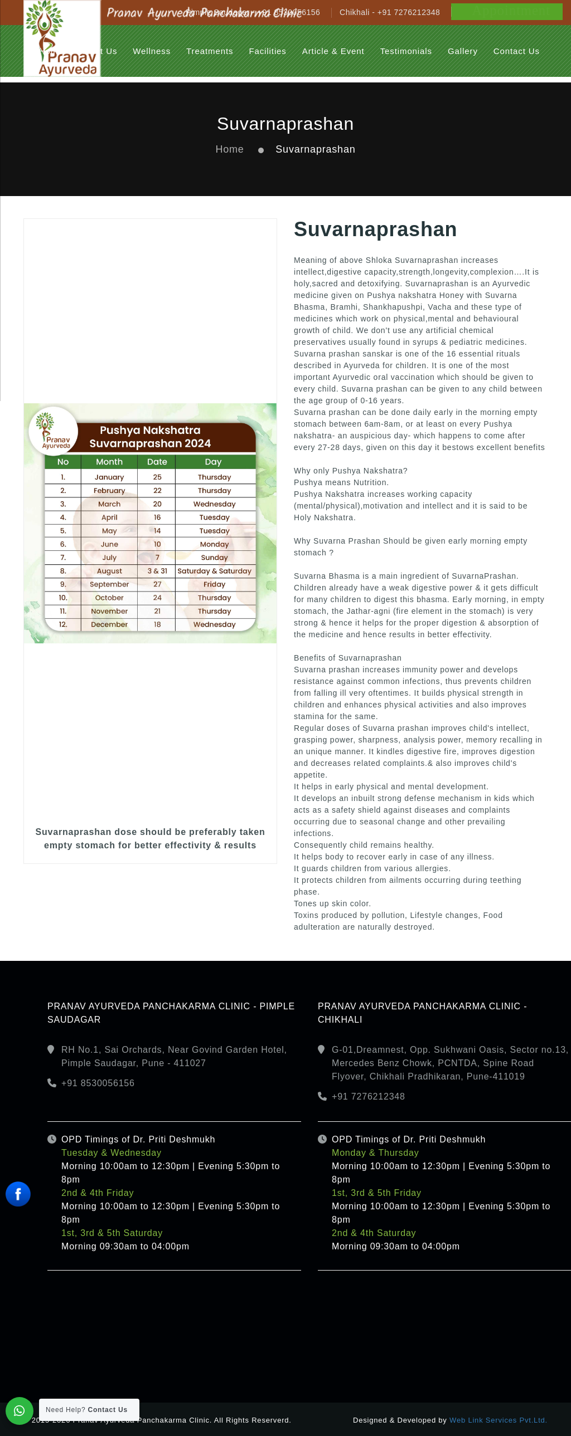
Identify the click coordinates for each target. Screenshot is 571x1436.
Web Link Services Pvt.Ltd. (498, 1420)
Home (229, 149)
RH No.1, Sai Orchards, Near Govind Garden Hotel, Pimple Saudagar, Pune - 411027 (174, 1056)
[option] (150, 541)
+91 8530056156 (98, 1083)
